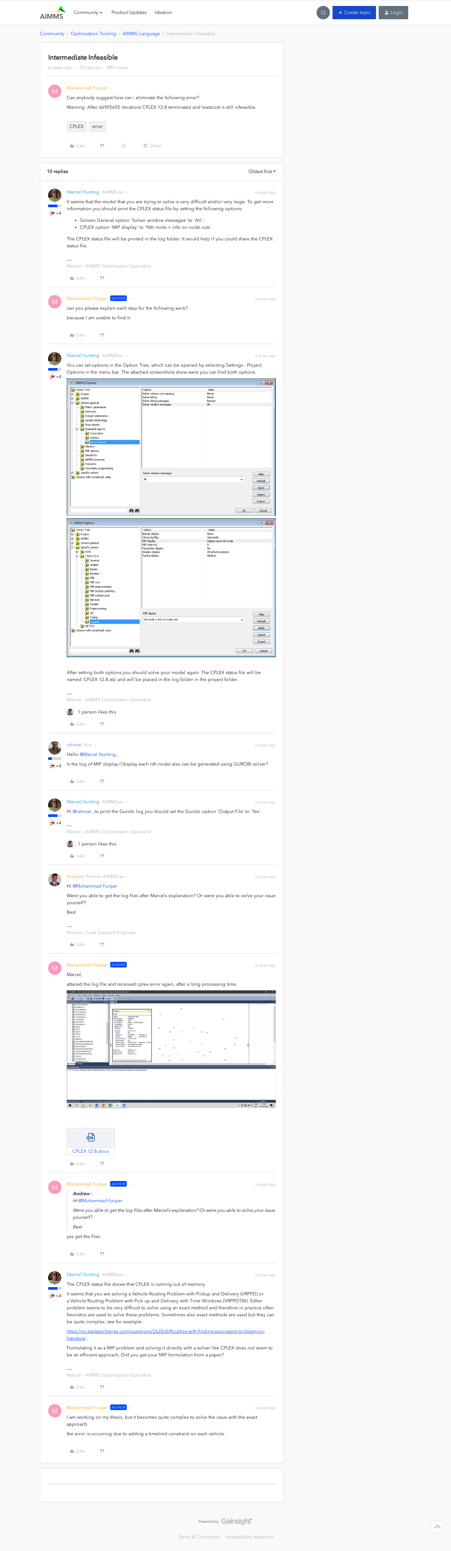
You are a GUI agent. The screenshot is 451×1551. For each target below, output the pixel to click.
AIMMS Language (141, 33)
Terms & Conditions (199, 1537)
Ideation (163, 12)
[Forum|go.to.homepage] (53, 12)
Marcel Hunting (83, 192)
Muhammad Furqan (87, 88)
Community (52, 33)
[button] (354, 12)
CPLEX (77, 126)
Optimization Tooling (93, 33)
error (97, 126)
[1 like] (91, 712)
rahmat (74, 745)
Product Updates (129, 12)
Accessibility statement (249, 1537)
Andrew (75, 876)
